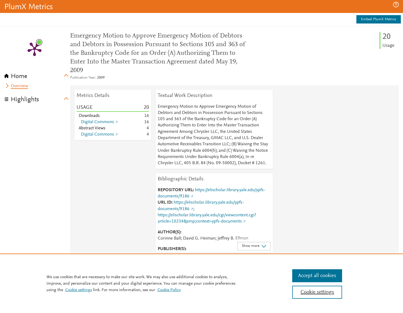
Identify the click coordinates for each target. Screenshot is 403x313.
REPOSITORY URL (175, 190)
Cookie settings (78, 290)
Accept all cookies (317, 275)
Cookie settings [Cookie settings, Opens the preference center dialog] (317, 292)
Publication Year (82, 78)
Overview (19, 86)
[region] (201, 283)
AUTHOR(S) (169, 232)
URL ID (164, 202)
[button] (396, 4)
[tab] (37, 74)
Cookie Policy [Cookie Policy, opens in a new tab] (169, 290)
